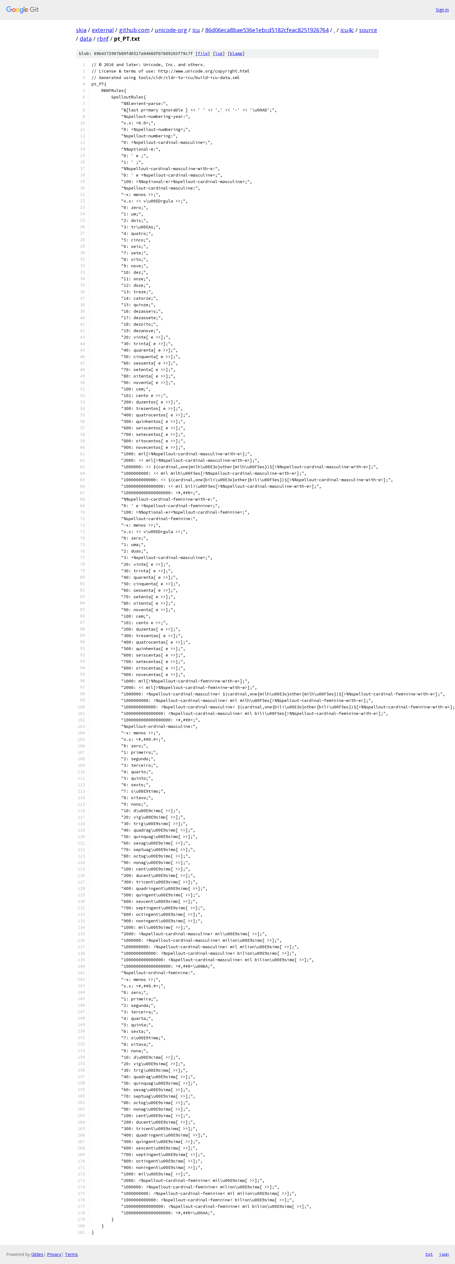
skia (81, 30)
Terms (71, 1254)
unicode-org (171, 30)
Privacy (54, 1254)
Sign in (442, 10)
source (368, 30)
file (203, 53)
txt (429, 1254)
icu (196, 30)
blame (236, 53)
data (86, 38)
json (444, 1254)
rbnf (103, 38)
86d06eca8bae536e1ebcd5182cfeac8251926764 (267, 30)
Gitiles (37, 1254)
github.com (134, 30)
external (103, 30)
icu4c (347, 30)
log (219, 53)
